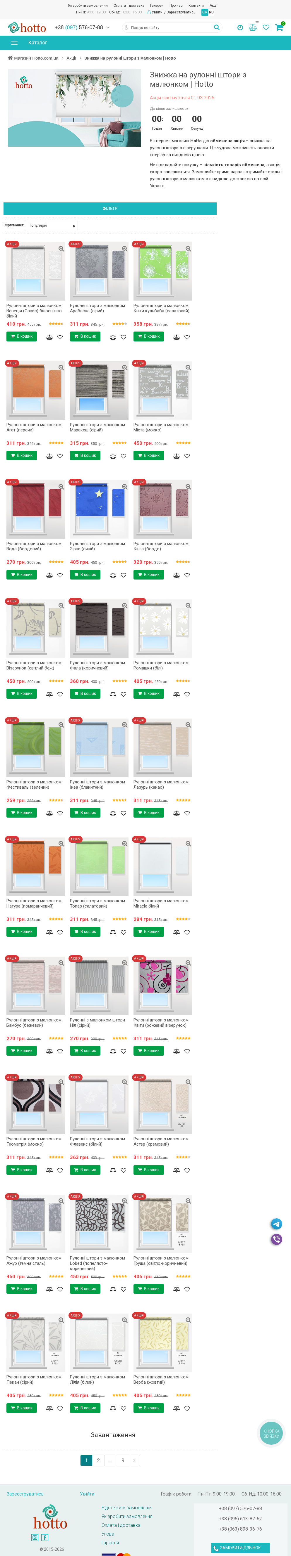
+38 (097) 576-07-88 (240, 1508)
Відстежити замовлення (127, 1507)
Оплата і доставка (129, 6)
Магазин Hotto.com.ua (37, 57)
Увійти (157, 12)
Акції (214, 6)
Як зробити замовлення (88, 6)
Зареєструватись (181, 12)
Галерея (157, 6)
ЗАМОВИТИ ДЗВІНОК (240, 1547)
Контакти (196, 6)
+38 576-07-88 (79, 27)
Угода (108, 1534)
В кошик (21, 336)
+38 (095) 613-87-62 (240, 1519)
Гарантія (110, 1542)
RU (211, 12)
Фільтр (109, 208)
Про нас (176, 6)
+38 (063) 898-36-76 (240, 1529)
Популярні (52, 225)
